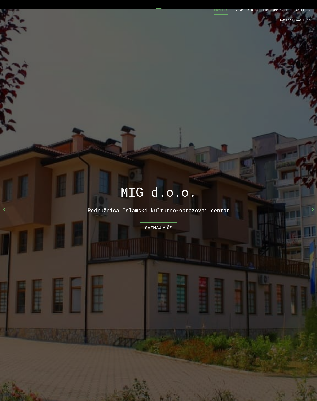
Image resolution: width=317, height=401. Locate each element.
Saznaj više (158, 227)
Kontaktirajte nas (296, 20)
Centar (237, 10)
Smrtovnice (281, 10)
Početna (221, 10)
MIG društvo (257, 10)
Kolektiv (303, 10)
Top (307, 391)
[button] (4, 209)
